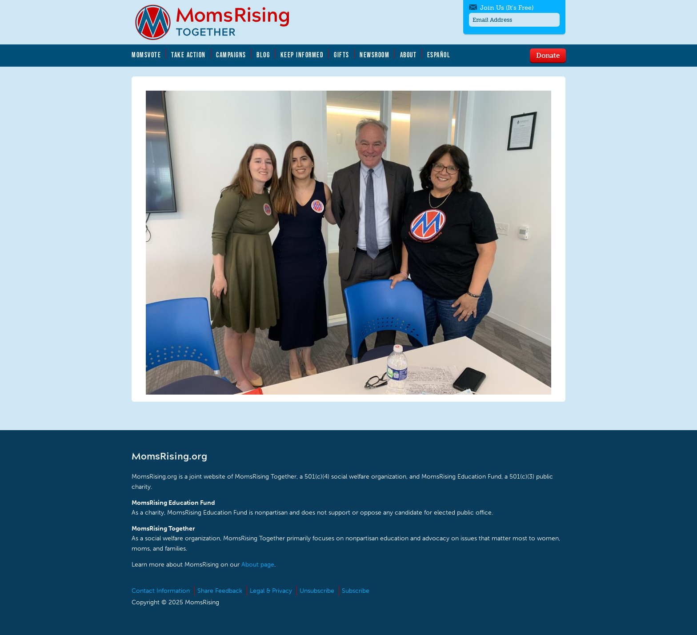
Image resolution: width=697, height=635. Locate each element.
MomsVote (146, 55)
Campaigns (231, 55)
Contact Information (161, 591)
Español (439, 55)
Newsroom (374, 55)
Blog (263, 55)
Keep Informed (302, 55)
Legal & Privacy (271, 591)
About (408, 55)
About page (257, 564)
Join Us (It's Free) (506, 8)
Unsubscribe (317, 591)
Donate (548, 55)
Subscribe (355, 591)
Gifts (341, 55)
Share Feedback (219, 591)
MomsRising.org (218, 22)
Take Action (188, 55)
